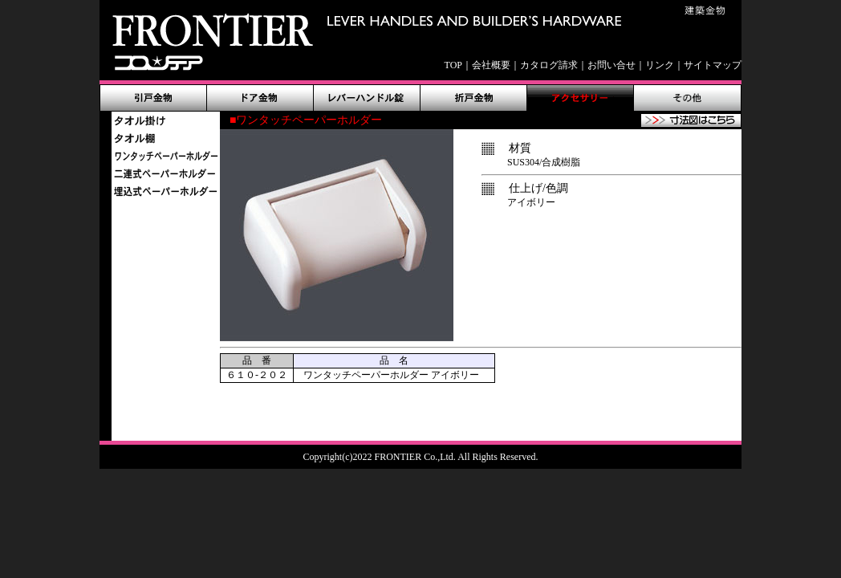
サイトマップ (712, 65)
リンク (659, 65)
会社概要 (491, 65)
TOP (453, 65)
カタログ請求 (549, 65)
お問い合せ (611, 65)
